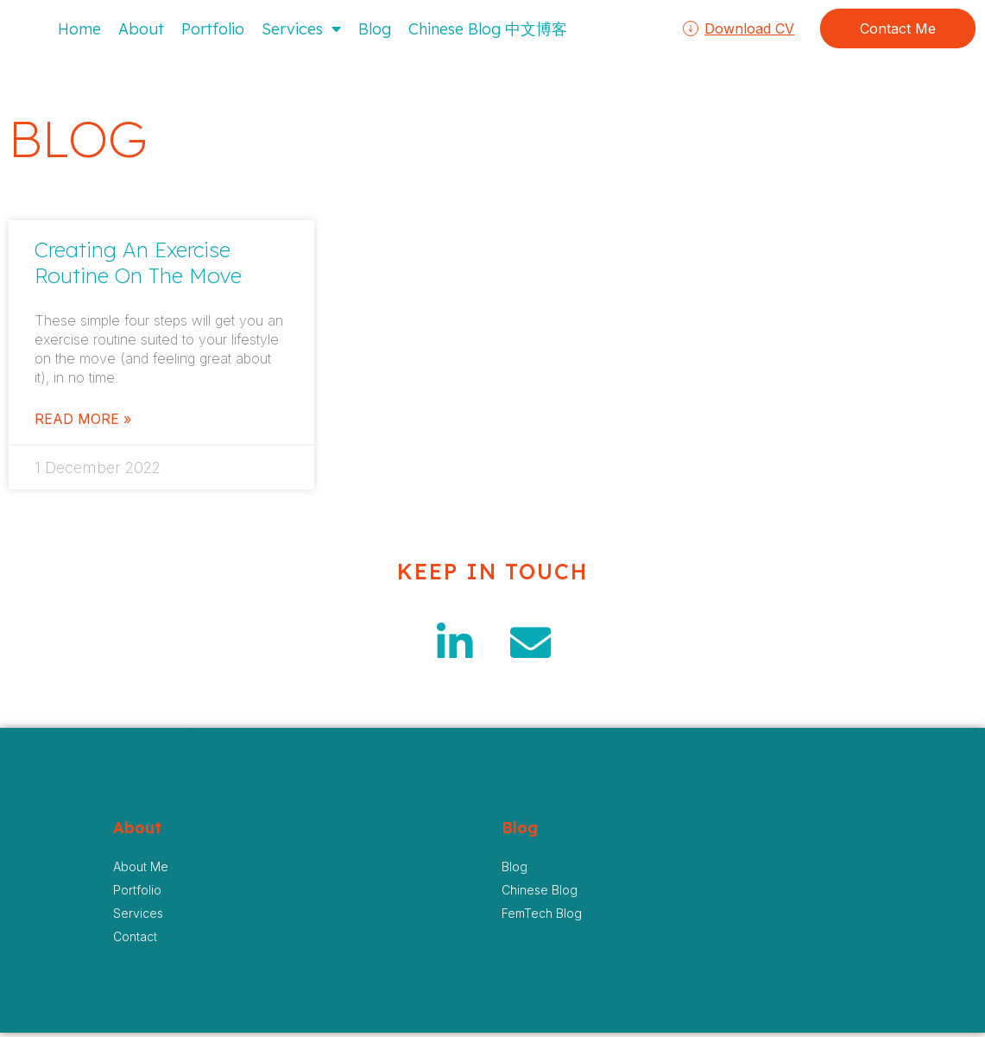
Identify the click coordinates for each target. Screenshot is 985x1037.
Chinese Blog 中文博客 (487, 29)
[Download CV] (690, 28)
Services (301, 28)
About (141, 29)
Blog (374, 29)
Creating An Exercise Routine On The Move (138, 262)
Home (79, 29)
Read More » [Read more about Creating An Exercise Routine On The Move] (83, 418)
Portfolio (212, 29)
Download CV (749, 28)
